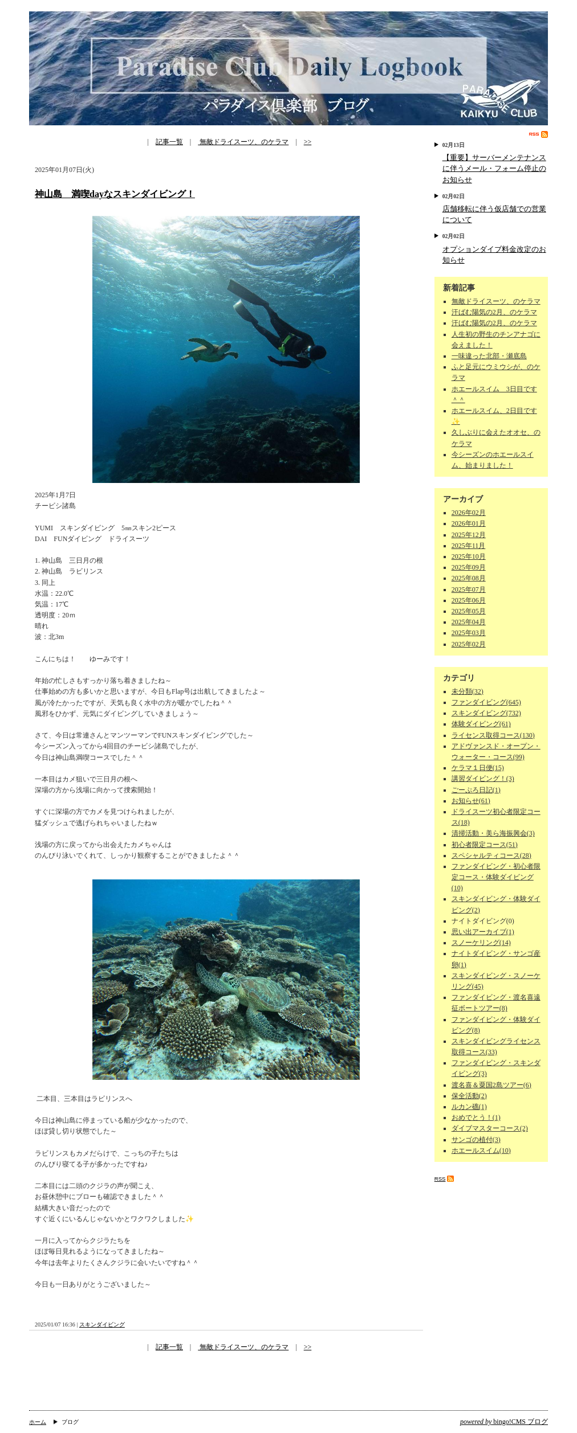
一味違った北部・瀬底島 (489, 356)
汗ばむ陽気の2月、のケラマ (494, 312)
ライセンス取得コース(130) (493, 735)
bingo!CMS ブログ (504, 1422)
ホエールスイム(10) (481, 1150)
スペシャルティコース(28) (491, 855)
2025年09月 (469, 567)
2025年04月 (469, 622)
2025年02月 (469, 644)
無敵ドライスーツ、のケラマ (243, 142)
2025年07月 (469, 589)
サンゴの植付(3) (476, 1140)
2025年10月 (469, 556)
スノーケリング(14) (481, 943)
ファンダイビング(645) (486, 702)
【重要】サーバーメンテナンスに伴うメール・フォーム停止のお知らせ (494, 168)
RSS (538, 134)
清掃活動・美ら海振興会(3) (493, 833)
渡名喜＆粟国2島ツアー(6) (491, 1085)
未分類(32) (467, 691)
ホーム (37, 1422)
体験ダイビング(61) (481, 724)
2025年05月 (469, 611)
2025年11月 (469, 546)
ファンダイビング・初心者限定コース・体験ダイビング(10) (496, 877)
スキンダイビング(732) (486, 713)
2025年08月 (469, 578)
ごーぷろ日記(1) (476, 790)
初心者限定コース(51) (485, 845)
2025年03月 (469, 633)
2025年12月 (469, 535)
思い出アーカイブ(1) (483, 932)
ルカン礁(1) (469, 1107)
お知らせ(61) (471, 801)
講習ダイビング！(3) (483, 779)
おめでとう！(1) (476, 1117)
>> (308, 142)
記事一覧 (169, 142)
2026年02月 (469, 513)
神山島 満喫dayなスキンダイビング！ (115, 194)
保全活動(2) (469, 1096)
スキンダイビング (102, 1324)
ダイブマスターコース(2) (490, 1128)
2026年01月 (469, 523)
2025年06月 (469, 600)
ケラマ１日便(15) (478, 768)
